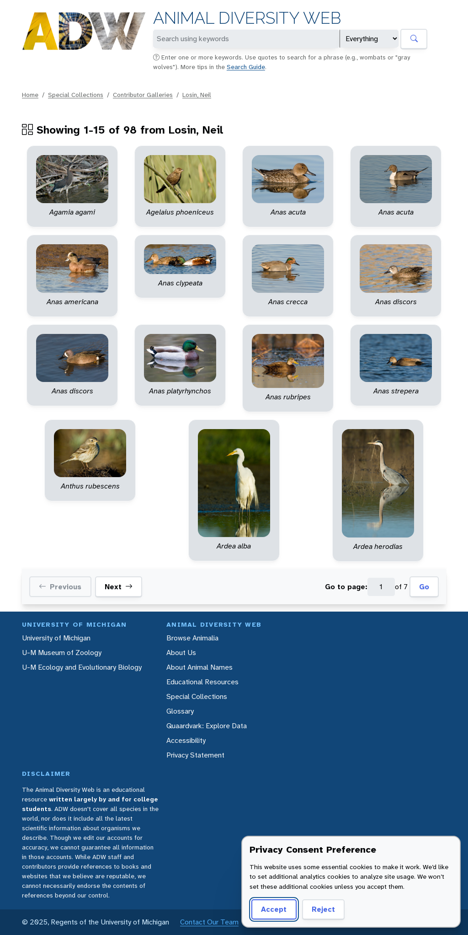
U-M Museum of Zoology (61, 652)
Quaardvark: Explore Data (206, 726)
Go (424, 586)
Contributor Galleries (143, 95)
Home (30, 95)
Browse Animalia (192, 638)
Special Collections (75, 95)
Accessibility (186, 740)
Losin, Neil (196, 95)
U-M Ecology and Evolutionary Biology (82, 667)
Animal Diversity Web (247, 18)
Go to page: (346, 586)
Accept (274, 909)
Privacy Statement (195, 755)
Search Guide (246, 67)
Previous (60, 586)
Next (119, 586)
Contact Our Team (209, 922)
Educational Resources (202, 682)
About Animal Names (199, 667)
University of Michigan (56, 638)
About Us (181, 652)
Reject (323, 909)
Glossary (180, 711)
